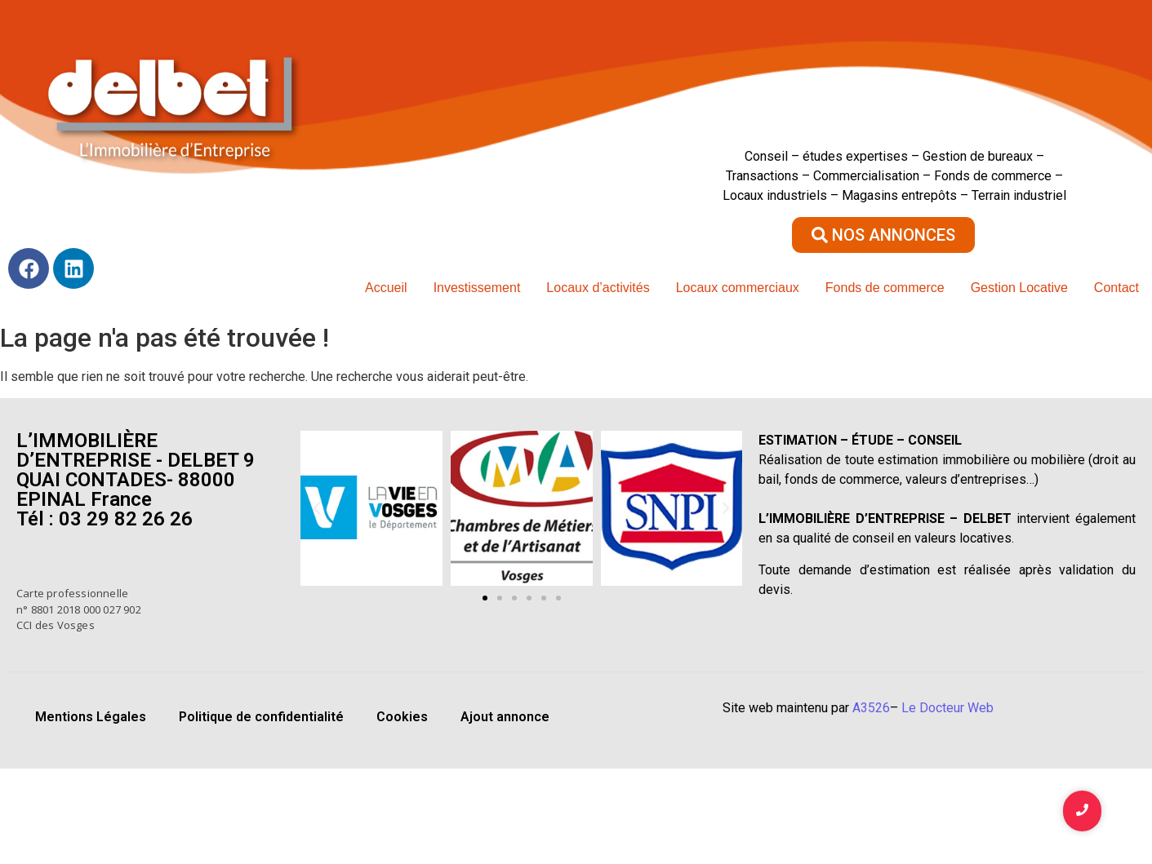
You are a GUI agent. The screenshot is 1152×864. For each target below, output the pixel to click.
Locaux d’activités (597, 288)
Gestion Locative (1019, 288)
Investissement (477, 288)
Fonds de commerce (885, 288)
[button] (317, 508)
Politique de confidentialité (261, 716)
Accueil (386, 288)
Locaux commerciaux (737, 288)
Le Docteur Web (947, 708)
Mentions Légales (90, 716)
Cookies (402, 716)
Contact (1116, 288)
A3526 (871, 708)
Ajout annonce (504, 716)
